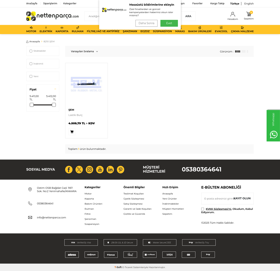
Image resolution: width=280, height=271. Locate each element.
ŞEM (71, 109)
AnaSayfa (31, 3)
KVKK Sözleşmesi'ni (218, 208)
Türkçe (234, 3)
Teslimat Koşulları (133, 193)
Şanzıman (130, 29)
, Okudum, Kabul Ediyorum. (227, 210)
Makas (180, 29)
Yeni (34, 76)
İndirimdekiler (170, 203)
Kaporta (62, 29)
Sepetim (167, 213)
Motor (31, 29)
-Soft (118, 267)
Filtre (88, 213)
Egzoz (145, 29)
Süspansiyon (162, 29)
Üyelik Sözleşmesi (133, 198)
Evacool (221, 29)
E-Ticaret (127, 267)
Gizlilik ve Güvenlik (134, 213)
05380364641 (201, 169)
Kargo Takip (217, 3)
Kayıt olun (242, 198)
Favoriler (197, 3)
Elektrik (46, 29)
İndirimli (36, 63)
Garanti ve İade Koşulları (137, 208)
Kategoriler (69, 3)
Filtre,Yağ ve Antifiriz (103, 29)
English (249, 3)
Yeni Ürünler (169, 198)
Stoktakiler (38, 50)
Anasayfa (33, 41)
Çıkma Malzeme (242, 29)
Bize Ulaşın (178, 3)
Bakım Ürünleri (200, 29)
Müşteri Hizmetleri (173, 208)
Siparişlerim (50, 3)
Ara (188, 16)
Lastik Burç (75, 115)
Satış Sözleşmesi (133, 203)
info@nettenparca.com (51, 217)
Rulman (77, 29)
